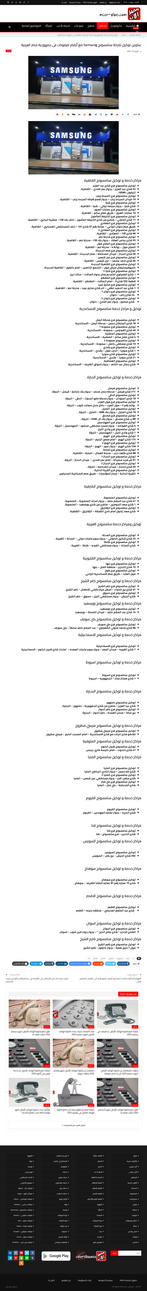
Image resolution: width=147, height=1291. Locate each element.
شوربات (134, 1215)
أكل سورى (133, 1166)
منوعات (78, 25)
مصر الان (9, 1286)
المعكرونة (133, 1193)
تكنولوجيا (116, 25)
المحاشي (134, 1177)
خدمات (102, 25)
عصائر (135, 1226)
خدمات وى (63, 1188)
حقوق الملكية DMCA (90, 2)
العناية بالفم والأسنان (94, 1199)
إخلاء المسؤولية (114, 2)
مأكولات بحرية (132, 1161)
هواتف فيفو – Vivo (25, 1220)
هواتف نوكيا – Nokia (24, 1226)
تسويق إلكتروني (26, 1182)
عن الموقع (103, 2)
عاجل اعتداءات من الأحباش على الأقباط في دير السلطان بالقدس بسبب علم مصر (37, 980)
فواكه (135, 1237)
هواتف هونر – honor (24, 1237)
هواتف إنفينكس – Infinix (23, 1199)
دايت (100, 1231)
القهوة (99, 1204)
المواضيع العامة (31, 25)
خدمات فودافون (61, 1182)
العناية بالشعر (97, 1193)
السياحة (99, 1215)
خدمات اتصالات (62, 1193)
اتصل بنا (64, 2)
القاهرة (95, 958)
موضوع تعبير (97, 1242)
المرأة (48, 25)
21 (134, 958)
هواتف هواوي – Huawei (22, 1231)
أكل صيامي (133, 1172)
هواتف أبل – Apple (25, 1188)
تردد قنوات (63, 1226)
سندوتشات (133, 1199)
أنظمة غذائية (97, 1155)
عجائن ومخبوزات (131, 1220)
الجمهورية (120, 958)
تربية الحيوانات (97, 1220)
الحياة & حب (63, 25)
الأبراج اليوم (63, 1199)
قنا (89, 958)
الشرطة (103, 958)
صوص (135, 1204)
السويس (111, 958)
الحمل (100, 1166)
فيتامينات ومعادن (61, 1242)
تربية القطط (98, 1226)
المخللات (134, 1188)
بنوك (65, 1204)
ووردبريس (28, 1172)
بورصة (65, 1209)
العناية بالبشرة (97, 1188)
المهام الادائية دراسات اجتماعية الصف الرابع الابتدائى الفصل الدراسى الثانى (110, 980)
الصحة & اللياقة (96, 1177)
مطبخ (91, 25)
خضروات (64, 1231)
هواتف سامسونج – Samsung (21, 1209)
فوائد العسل (62, 1237)
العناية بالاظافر (97, 1182)
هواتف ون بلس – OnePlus (22, 1242)
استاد (128, 958)
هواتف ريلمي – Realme (23, 1204)
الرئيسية (132, 25)
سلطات (134, 1209)
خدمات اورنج (62, 1177)
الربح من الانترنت (61, 1155)
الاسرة (100, 1161)
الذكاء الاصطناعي (26, 1177)
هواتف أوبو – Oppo (25, 1193)
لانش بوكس (132, 1231)
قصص (135, 1242)
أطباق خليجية (132, 1182)
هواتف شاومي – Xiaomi (23, 1215)
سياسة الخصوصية (75, 2)
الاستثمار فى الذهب (60, 1161)
